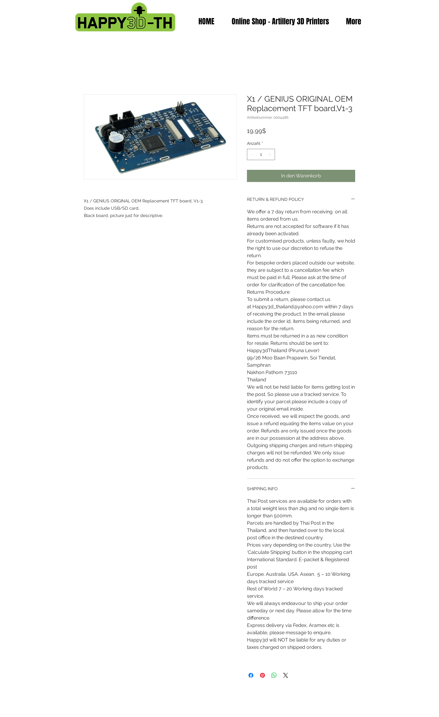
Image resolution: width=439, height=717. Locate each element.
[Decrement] (251, 154)
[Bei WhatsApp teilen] (274, 675)
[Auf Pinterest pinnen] (262, 675)
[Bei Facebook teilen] (251, 675)
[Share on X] (285, 675)
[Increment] (270, 154)
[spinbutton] (260, 154)
